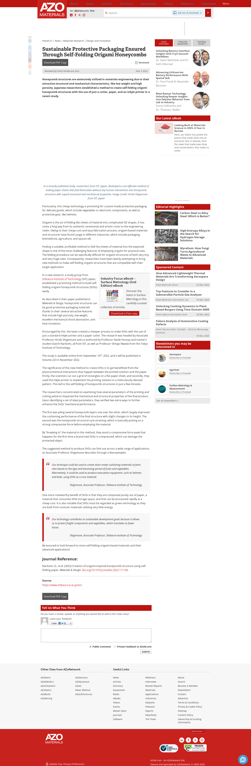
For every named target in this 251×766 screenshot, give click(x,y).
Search (181, 681)
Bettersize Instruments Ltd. (175, 297)
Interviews (150, 681)
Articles (117, 681)
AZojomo (150, 702)
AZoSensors (81, 677)
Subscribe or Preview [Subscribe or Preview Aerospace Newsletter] (180, 354)
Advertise (183, 698)
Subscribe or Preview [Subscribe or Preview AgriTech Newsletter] (180, 369)
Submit (146, 651)
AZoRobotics (47, 681)
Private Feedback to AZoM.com (134, 646)
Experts (149, 710)
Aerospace (175, 350)
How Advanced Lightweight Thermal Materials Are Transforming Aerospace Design (179, 275)
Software (117, 719)
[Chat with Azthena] (243, 759)
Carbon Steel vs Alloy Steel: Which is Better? (193, 214)
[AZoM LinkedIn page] (71, 15)
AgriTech (174, 366)
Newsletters (184, 690)
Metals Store (119, 710)
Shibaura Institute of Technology (61, 279)
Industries (150, 698)
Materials (150, 690)
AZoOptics (46, 690)
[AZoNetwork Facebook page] (75, 15)
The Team (150, 719)
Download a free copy (124, 313)
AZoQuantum (82, 681)
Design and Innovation (98, 40)
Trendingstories (201, 42)
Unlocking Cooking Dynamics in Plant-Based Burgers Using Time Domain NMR (182, 306)
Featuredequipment (182, 42)
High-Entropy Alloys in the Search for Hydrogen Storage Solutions (195, 233)
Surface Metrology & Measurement (181, 384)
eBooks (117, 698)
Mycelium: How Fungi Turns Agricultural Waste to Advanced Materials (195, 250)
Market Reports (153, 685)
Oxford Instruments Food (174, 311)
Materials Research (73, 40)
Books (116, 694)
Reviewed (144, 62)
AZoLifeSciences (83, 694)
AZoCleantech (48, 685)
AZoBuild (45, 694)
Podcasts (150, 706)
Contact (182, 694)
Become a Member (188, 685)
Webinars (150, 677)
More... (206, 3)
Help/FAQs (151, 715)
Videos (116, 702)
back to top (198, 731)
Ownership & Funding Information (189, 721)
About (181, 677)
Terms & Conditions (188, 702)
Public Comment (102, 646)
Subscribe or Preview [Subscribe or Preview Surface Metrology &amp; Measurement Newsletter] (180, 388)
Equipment (119, 690)
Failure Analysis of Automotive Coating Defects (179, 320)
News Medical (82, 690)
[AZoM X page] (79, 15)
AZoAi (78, 685)
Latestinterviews (164, 42)
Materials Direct (170, 283)
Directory (117, 3)
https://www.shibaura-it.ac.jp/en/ (62, 585)
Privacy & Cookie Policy (190, 706)
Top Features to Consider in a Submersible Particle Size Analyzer (181, 291)
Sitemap (182, 710)
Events (116, 706)
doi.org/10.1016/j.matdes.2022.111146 (105, 570)
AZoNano (45, 677)
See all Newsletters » (167, 397)
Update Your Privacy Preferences (64, 761)
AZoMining (46, 698)
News (58, 40)
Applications (152, 694)
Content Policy (185, 715)
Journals (117, 715)
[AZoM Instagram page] (84, 15)
